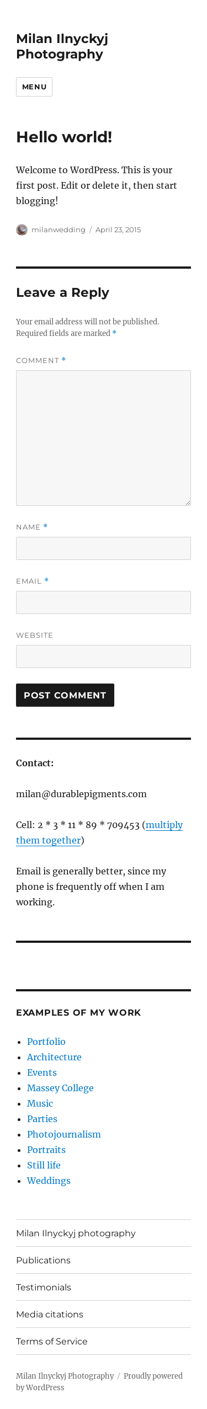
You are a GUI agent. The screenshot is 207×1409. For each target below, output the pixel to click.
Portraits (46, 1149)
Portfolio (46, 1041)
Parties (42, 1118)
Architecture (54, 1057)
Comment (41, 360)
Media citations (49, 1314)
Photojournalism (64, 1134)
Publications (43, 1260)
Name (32, 527)
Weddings (49, 1180)
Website (35, 635)
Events (42, 1072)
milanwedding (58, 229)
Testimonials (43, 1287)
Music (40, 1103)
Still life (44, 1165)
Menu (34, 86)
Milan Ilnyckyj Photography (62, 46)
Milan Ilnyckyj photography (76, 1233)
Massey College (60, 1087)
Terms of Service (52, 1341)
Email (32, 581)
